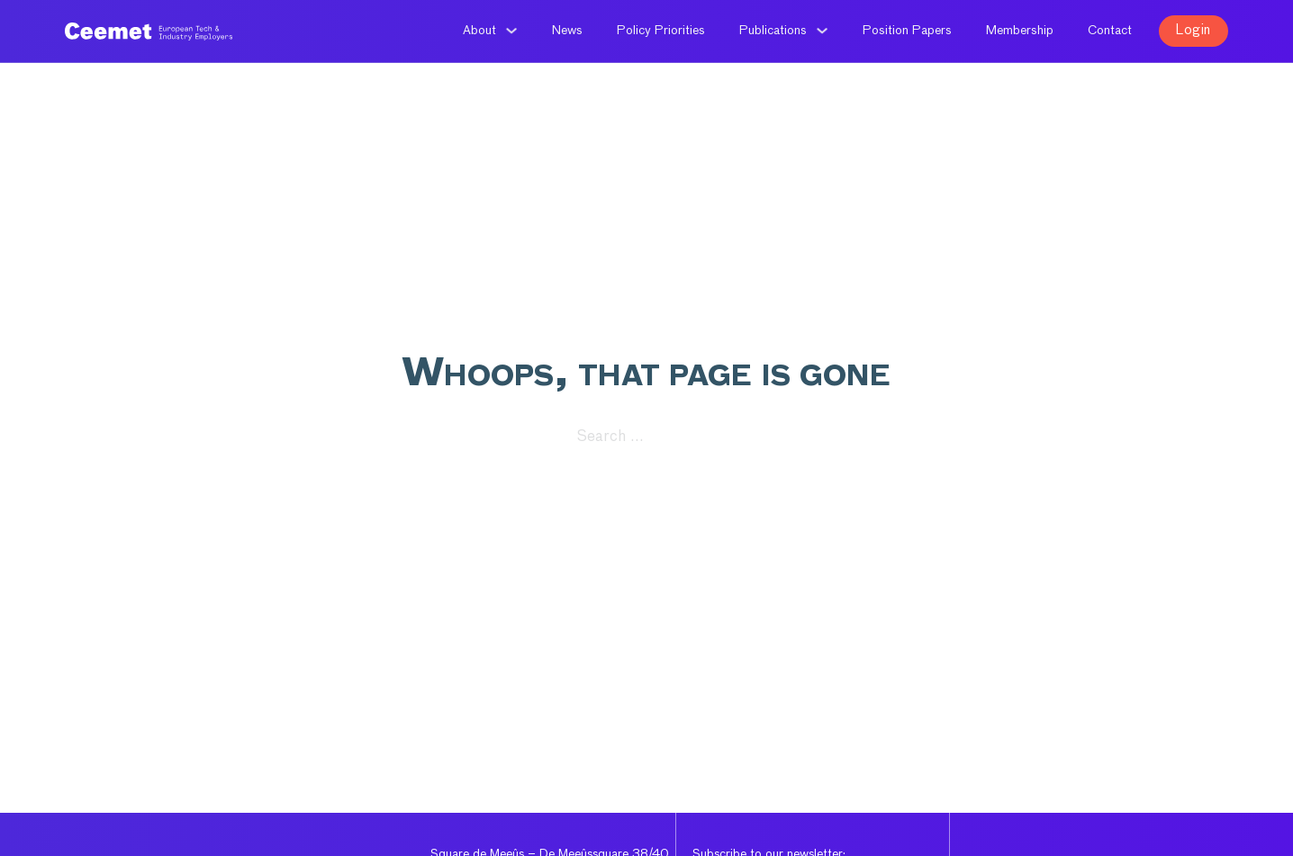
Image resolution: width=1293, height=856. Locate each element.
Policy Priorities (661, 30)
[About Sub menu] (511, 30)
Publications (773, 30)
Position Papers (907, 30)
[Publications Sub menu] (822, 30)
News (567, 30)
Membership (1019, 30)
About (479, 30)
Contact (1110, 30)
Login (1193, 30)
